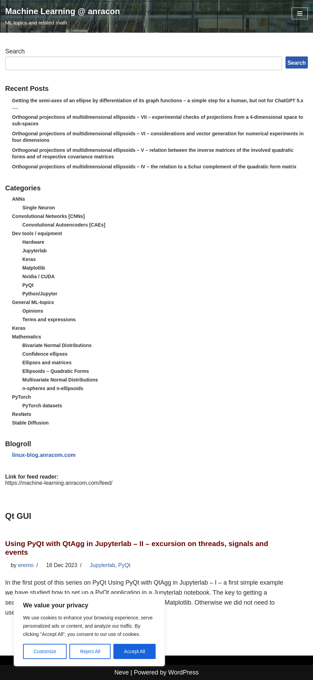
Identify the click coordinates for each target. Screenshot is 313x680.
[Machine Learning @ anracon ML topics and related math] (62, 16)
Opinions (32, 311)
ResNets (21, 414)
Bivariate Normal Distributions (57, 345)
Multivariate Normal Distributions (60, 380)
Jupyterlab (34, 250)
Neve (121, 672)
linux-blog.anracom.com (44, 455)
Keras (29, 259)
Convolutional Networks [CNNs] (48, 216)
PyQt (28, 285)
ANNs (18, 199)
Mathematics (26, 336)
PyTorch (21, 397)
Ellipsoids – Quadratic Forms (55, 371)
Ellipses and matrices (46, 362)
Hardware (33, 242)
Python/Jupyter (39, 293)
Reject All (90, 651)
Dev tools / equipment (37, 233)
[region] (89, 630)
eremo (25, 565)
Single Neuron (38, 207)
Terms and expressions (49, 319)
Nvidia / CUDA (38, 276)
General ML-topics (33, 302)
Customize (45, 651)
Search (15, 51)
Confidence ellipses (44, 354)
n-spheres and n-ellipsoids (52, 388)
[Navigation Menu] (300, 13)
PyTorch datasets (42, 405)
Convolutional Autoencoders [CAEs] (63, 225)
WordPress (183, 672)
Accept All (134, 651)
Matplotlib (33, 268)
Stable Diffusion (30, 423)
